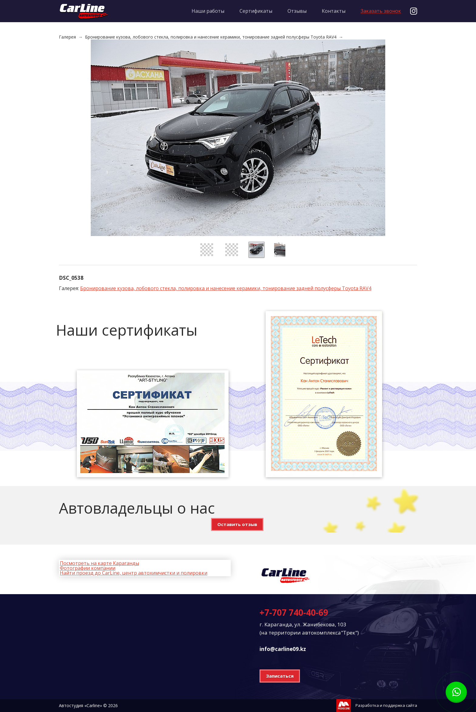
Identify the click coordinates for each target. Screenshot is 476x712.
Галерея (67, 37)
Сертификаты (256, 11)
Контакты (333, 11)
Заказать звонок (381, 11)
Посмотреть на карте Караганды (99, 563)
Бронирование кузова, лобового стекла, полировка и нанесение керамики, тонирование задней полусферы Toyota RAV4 (210, 37)
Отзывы (297, 11)
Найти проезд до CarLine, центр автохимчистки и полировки (133, 573)
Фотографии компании (87, 568)
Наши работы (208, 11)
